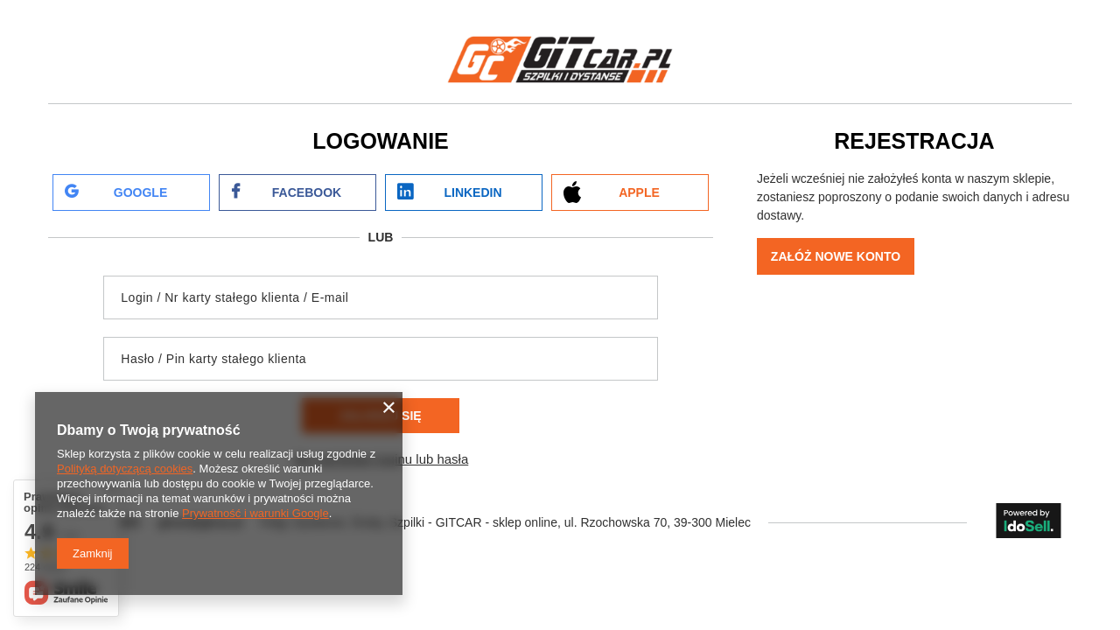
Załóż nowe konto (835, 256)
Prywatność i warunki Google (255, 513)
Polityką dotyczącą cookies (124, 468)
